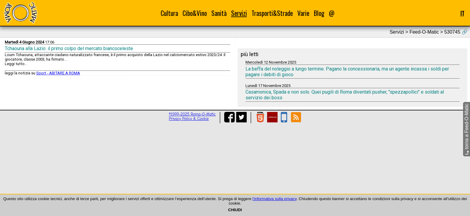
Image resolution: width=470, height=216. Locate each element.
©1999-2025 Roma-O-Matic (192, 114)
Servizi (239, 13)
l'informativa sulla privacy (274, 198)
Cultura (169, 13)
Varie (303, 13)
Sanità (219, 13)
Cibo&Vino (195, 13)
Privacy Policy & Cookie (189, 118)
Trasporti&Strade (272, 13)
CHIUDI (235, 210)
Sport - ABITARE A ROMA (58, 73)
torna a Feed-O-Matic (466, 129)
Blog (319, 13)
